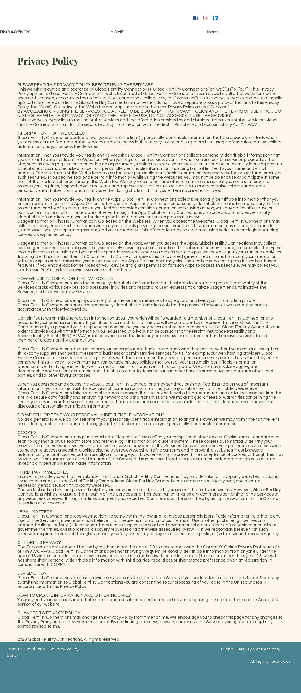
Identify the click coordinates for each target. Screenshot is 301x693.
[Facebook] (195, 18)
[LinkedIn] (215, 18)
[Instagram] (205, 18)
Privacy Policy (64, 649)
